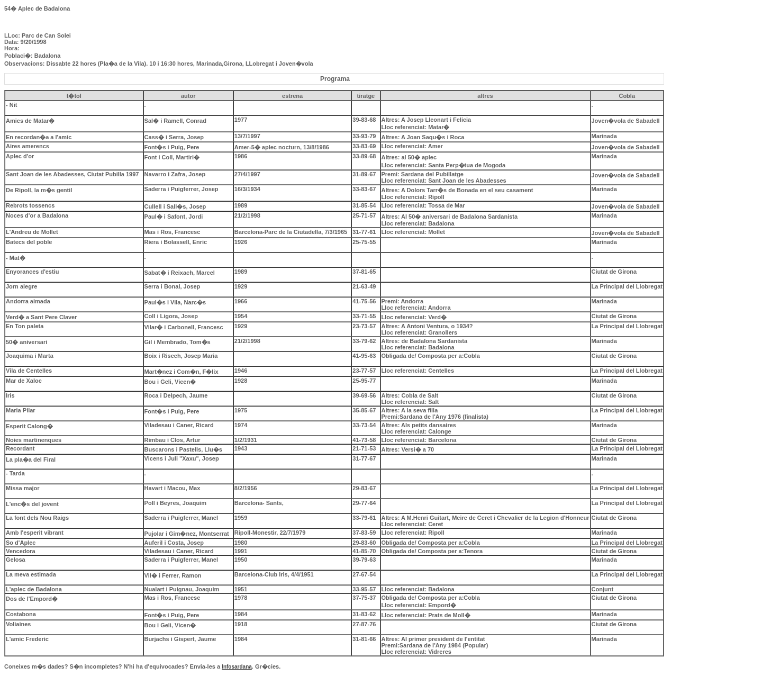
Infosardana (237, 667)
